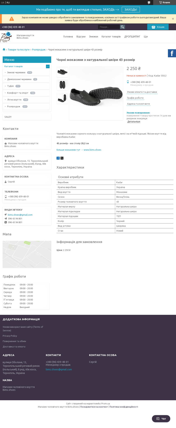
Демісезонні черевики (19, 79)
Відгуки (81, 36)
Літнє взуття (14, 99)
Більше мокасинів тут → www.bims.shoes (79, 149)
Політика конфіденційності (124, 407)
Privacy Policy (10, 336)
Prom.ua (105, 403)
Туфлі (10, 86)
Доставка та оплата (14, 346)
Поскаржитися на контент (94, 407)
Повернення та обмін (14, 341)
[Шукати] (122, 27)
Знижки (93, 36)
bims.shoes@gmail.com (20, 214)
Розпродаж (39, 49)
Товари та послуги (18, 49)
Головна (68, 36)
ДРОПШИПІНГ (132, 36)
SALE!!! (7, 117)
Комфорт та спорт (17, 93)
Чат (161, 418)
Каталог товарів (111, 36)
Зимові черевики (16, 72)
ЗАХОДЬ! (131, 9)
